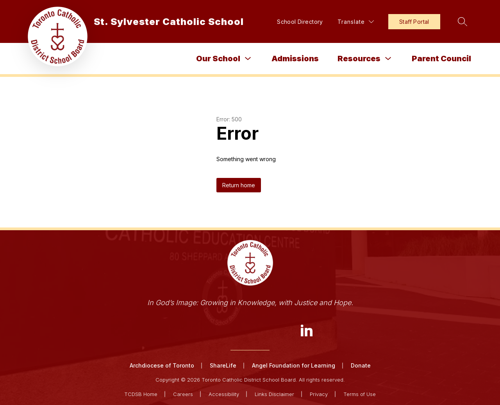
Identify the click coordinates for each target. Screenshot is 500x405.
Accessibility (224, 394)
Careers (183, 394)
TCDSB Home (140, 394)
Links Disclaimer (274, 394)
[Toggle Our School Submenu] (248, 58)
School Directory (300, 21)
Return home (238, 185)
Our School (218, 58)
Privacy (319, 394)
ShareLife (223, 365)
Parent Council (441, 58)
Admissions (295, 58)
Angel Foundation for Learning (293, 365)
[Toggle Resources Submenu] (388, 58)
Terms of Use (359, 394)
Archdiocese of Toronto (162, 365)
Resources (359, 58)
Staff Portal (414, 21)
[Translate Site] (356, 22)
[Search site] (462, 21)
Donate (361, 365)
